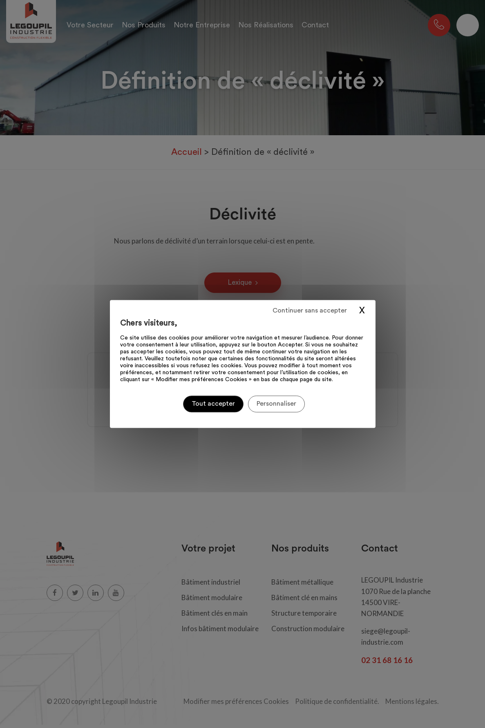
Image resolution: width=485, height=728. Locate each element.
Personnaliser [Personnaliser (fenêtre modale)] (276, 403)
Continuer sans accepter (310, 310)
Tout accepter (213, 403)
